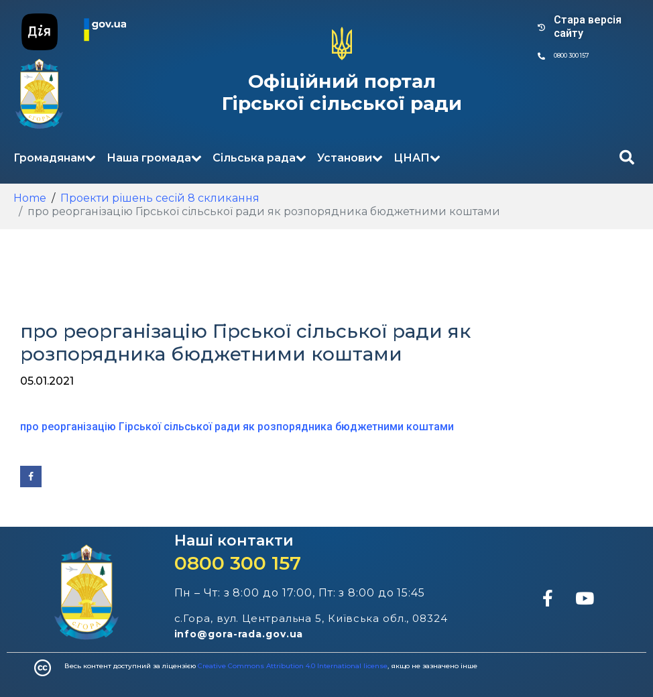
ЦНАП (417, 157)
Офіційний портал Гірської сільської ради (342, 92)
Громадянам (54, 157)
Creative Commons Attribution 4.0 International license (293, 665)
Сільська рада (259, 157)
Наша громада (154, 157)
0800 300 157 (237, 563)
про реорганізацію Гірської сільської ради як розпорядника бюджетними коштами (237, 426)
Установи (350, 157)
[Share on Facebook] (31, 476)
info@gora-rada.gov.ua (239, 634)
